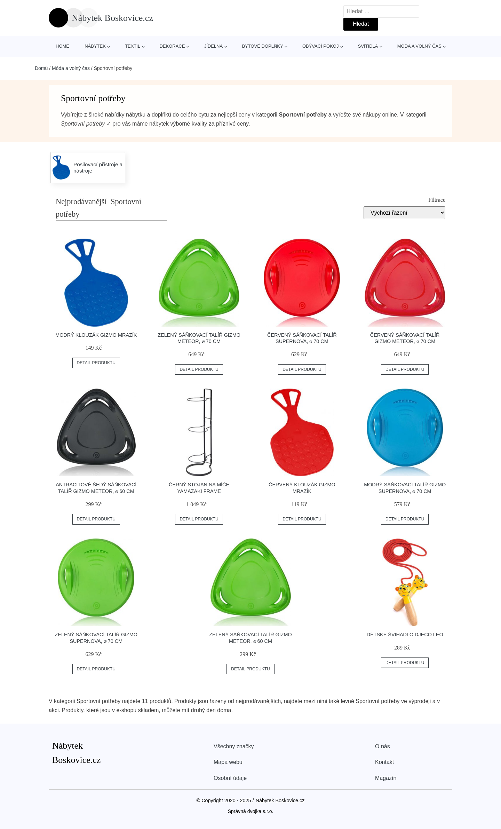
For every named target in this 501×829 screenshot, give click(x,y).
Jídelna (213, 46)
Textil (132, 46)
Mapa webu (228, 762)
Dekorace (172, 46)
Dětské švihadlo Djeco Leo (405, 634)
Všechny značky (234, 746)
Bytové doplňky (262, 46)
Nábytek (95, 46)
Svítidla (368, 46)
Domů (41, 68)
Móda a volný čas (419, 46)
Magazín (385, 778)
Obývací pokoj (320, 46)
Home (62, 46)
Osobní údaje (230, 778)
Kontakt (384, 762)
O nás (382, 746)
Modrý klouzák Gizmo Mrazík (96, 335)
